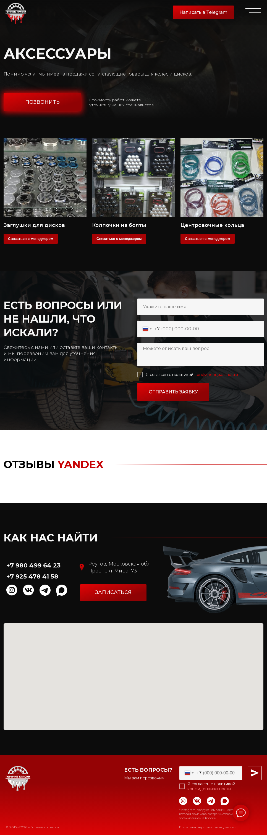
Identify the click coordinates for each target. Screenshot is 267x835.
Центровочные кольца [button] (212, 225)
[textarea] (200, 354)
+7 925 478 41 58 (32, 576)
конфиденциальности (216, 374)
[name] (200, 307)
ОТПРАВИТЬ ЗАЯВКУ (173, 392)
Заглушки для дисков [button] (34, 225)
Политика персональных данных (207, 827)
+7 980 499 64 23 (33, 565)
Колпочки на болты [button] (119, 225)
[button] (42, 102)
